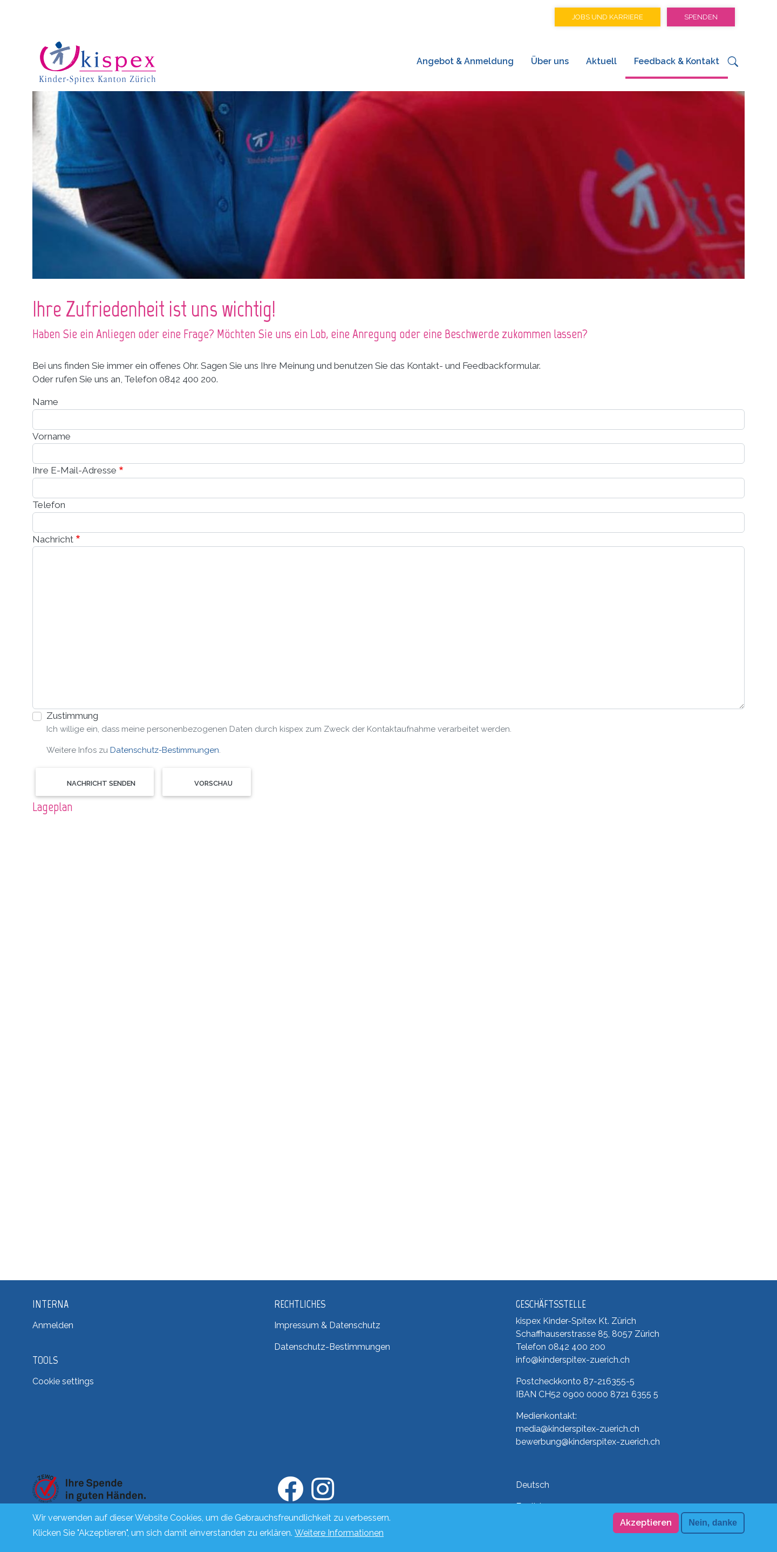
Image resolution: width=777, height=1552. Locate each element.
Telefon (48, 504)
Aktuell (601, 61)
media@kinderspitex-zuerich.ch (577, 1429)
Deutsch (532, 1485)
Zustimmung (72, 715)
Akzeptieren (646, 1522)
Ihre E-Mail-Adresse (74, 470)
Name (45, 401)
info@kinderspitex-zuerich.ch (573, 1360)
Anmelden (52, 1325)
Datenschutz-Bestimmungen (164, 750)
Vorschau (213, 783)
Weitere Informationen (339, 1533)
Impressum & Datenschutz (327, 1325)
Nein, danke (713, 1522)
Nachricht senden (101, 783)
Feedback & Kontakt (676, 61)
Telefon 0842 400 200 (560, 1347)
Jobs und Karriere (607, 17)
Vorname (51, 436)
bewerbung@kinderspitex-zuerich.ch (588, 1442)
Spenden (701, 17)
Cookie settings (63, 1381)
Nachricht (52, 539)
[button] (733, 64)
